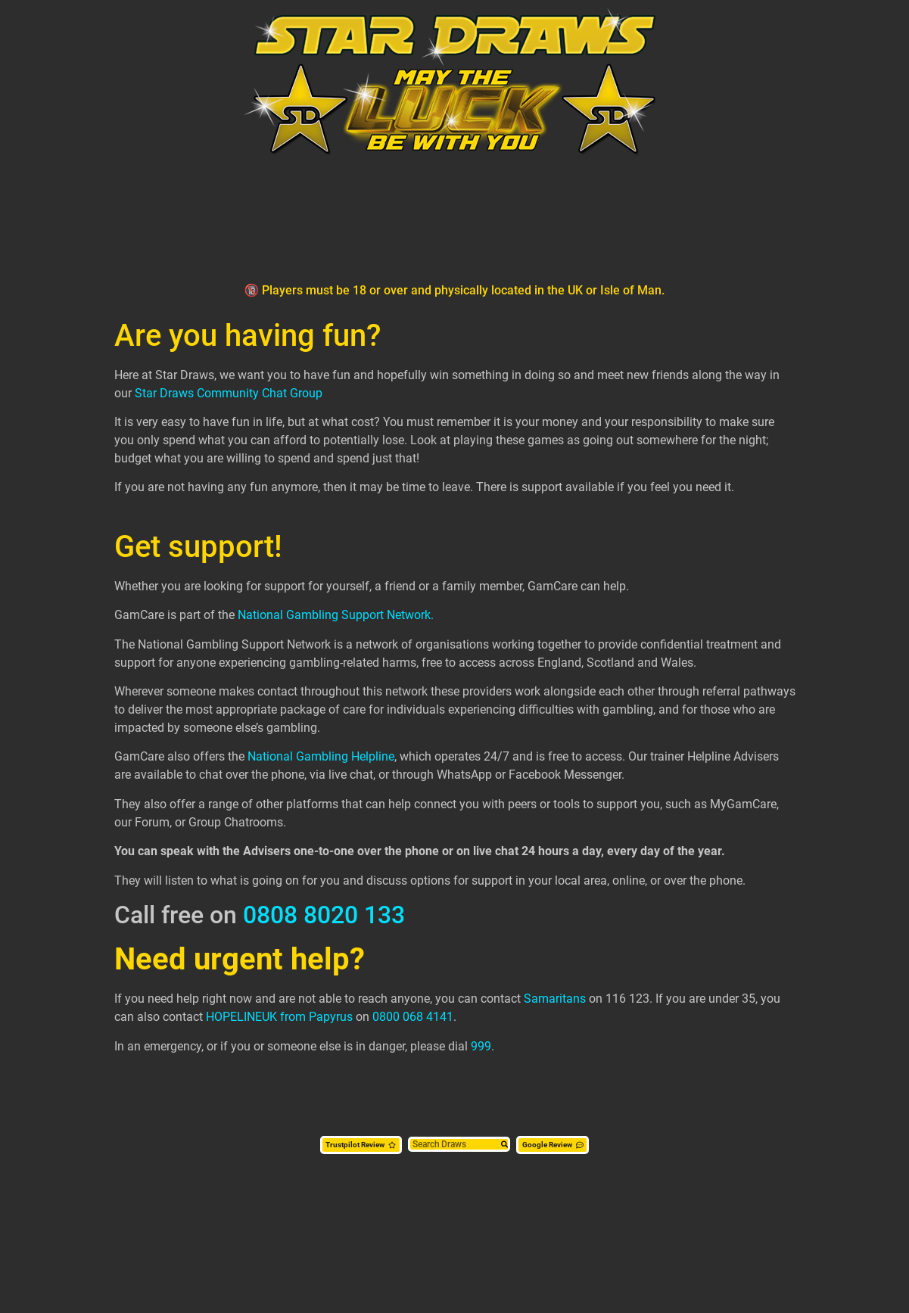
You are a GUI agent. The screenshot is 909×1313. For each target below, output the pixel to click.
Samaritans (555, 998)
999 (481, 1046)
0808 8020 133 (324, 915)
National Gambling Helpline (320, 756)
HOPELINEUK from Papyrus (279, 1017)
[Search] (504, 1145)
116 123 (627, 998)
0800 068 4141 (412, 1017)
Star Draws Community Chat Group (228, 393)
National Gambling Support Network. (336, 615)
